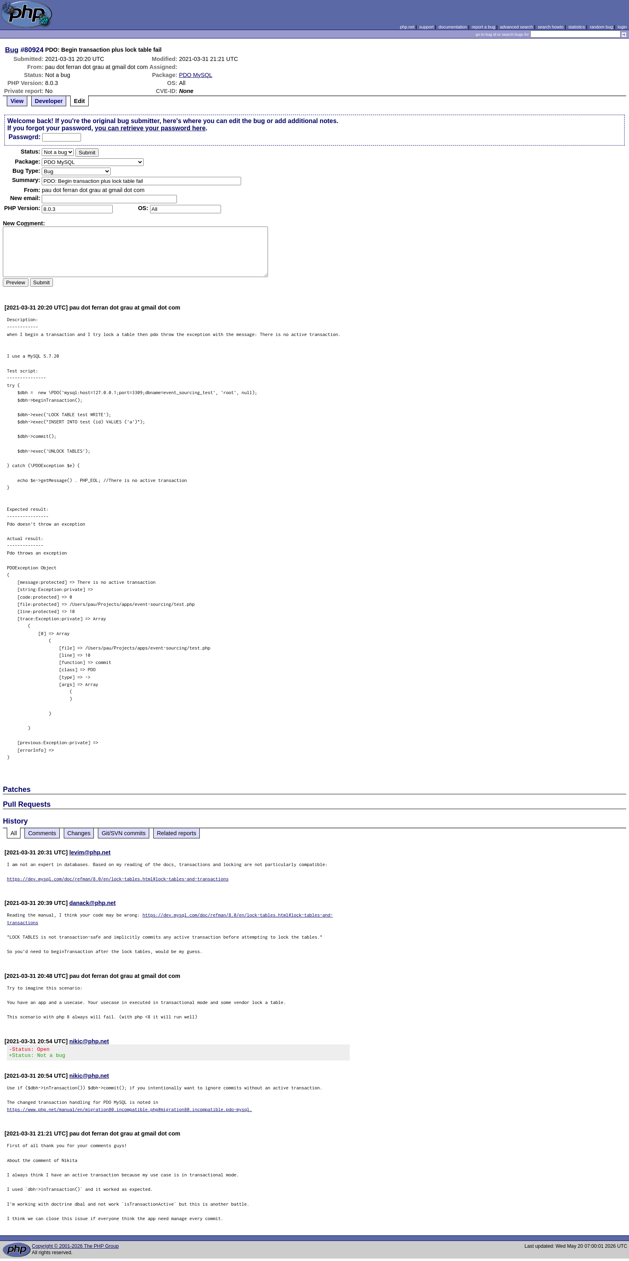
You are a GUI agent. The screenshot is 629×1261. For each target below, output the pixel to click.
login (622, 26)
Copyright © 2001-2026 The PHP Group (75, 1248)
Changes (79, 833)
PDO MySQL (195, 75)
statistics (576, 26)
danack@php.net (92, 903)
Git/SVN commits (123, 833)
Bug (12, 50)
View (17, 101)
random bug (601, 26)
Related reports (176, 833)
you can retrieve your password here (150, 128)
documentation (452, 26)
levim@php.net (90, 852)
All (13, 833)
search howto (550, 26)
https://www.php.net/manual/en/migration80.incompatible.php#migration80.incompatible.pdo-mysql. (129, 1111)
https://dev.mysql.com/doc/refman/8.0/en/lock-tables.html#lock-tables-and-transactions (118, 878)
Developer (49, 101)
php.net (407, 26)
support (426, 26)
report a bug (483, 26)
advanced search (516, 26)
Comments (42, 833)
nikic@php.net (89, 1041)
